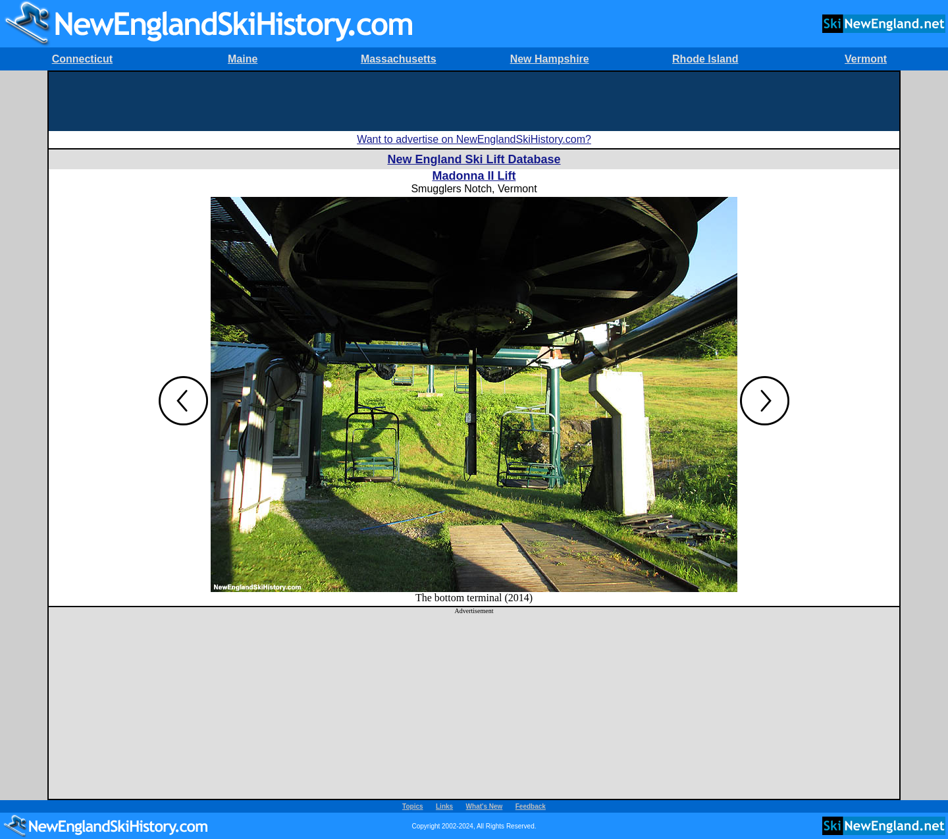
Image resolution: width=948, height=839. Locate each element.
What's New (484, 806)
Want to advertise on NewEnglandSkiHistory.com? (474, 139)
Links (444, 806)
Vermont (866, 59)
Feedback (530, 806)
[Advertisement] (474, 101)
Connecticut (82, 59)
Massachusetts (398, 59)
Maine (242, 59)
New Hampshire (549, 59)
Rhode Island (705, 59)
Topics (412, 806)
